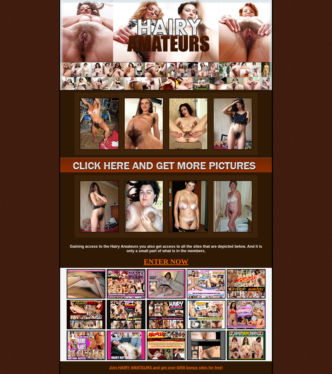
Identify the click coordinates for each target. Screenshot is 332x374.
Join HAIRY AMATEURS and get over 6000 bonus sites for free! (166, 368)
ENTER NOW (166, 262)
